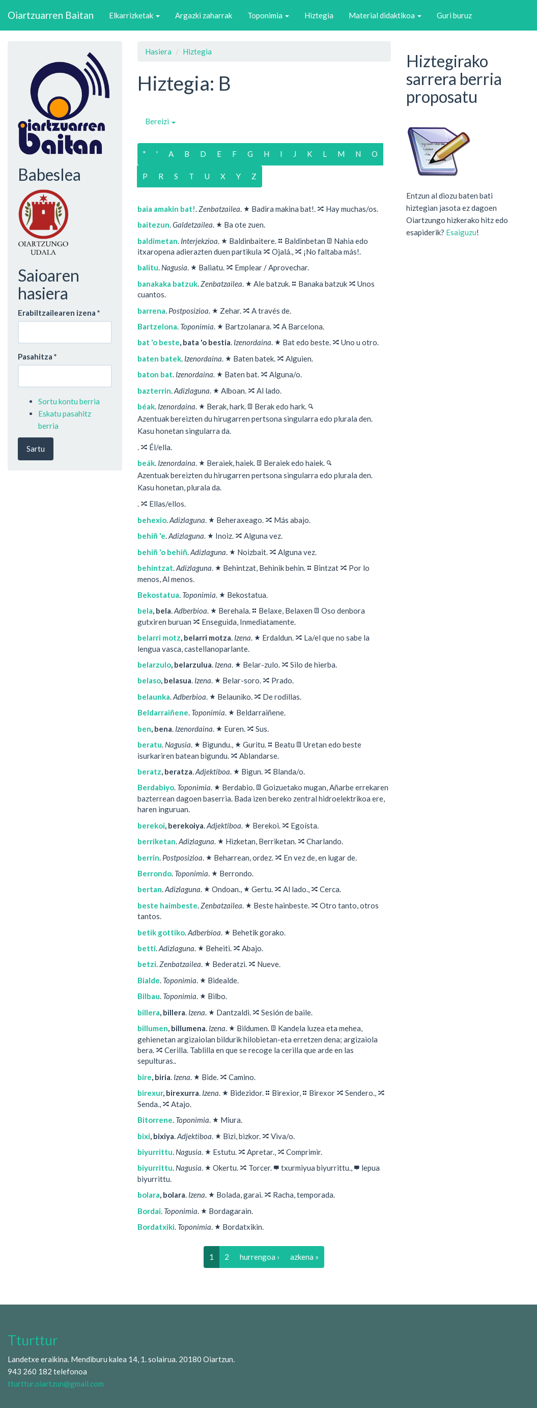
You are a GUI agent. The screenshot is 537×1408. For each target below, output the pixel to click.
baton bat (155, 374)
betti (146, 948)
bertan (149, 889)
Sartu (35, 448)
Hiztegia (318, 15)
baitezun (153, 224)
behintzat (155, 567)
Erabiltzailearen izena (59, 312)
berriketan (156, 841)
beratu (149, 744)
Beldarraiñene (162, 712)
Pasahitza (37, 356)
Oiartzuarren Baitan (51, 15)
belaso (149, 680)
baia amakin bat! (166, 208)
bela (145, 610)
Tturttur (33, 1340)
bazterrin (154, 390)
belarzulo (154, 664)
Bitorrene (155, 1119)
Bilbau (148, 996)
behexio (151, 519)
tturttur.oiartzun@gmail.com (56, 1383)
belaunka (153, 696)
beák (146, 462)
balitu (147, 267)
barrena (151, 310)
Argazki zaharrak (203, 15)
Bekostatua (158, 594)
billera (148, 1012)
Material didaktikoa (385, 15)
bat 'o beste (158, 342)
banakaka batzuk (167, 283)
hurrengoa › (259, 1256)
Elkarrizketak (134, 15)
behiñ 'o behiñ (162, 552)
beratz (149, 771)
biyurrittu (155, 1151)
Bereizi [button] (160, 121)
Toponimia (268, 15)
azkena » (304, 1256)
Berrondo (154, 873)
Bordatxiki (156, 1226)
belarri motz (159, 637)
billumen (152, 1028)
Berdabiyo (155, 787)
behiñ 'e (151, 535)
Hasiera (158, 51)
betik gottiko (161, 932)
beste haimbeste (167, 905)
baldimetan (157, 240)
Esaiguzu (461, 232)
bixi (143, 1136)
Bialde (148, 980)
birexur (150, 1092)
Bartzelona (157, 326)
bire (144, 1077)
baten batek (159, 358)
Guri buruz (454, 15)
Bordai (149, 1211)
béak (146, 406)
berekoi (151, 825)
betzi (146, 964)
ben (144, 728)
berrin (148, 857)
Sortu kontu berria (69, 401)
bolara (148, 1194)
